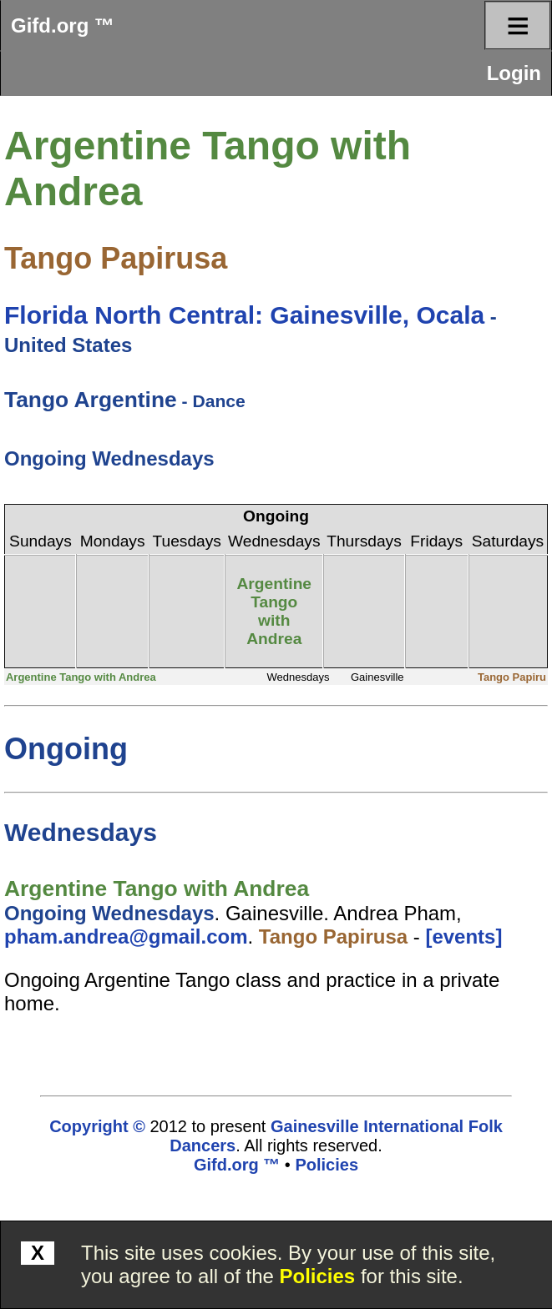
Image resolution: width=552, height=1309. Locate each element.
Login (514, 73)
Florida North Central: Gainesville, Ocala (244, 315)
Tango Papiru (512, 677)
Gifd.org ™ (62, 25)
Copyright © (97, 1126)
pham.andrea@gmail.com (125, 936)
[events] (463, 936)
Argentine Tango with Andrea (273, 611)
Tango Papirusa (115, 258)
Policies (318, 1276)
